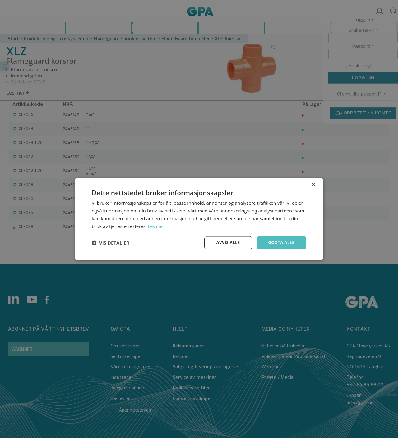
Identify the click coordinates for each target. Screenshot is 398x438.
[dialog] (199, 219)
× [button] (313, 184)
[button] (110, 243)
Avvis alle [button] (225, 242)
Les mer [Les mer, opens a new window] (156, 226)
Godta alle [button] (280, 242)
